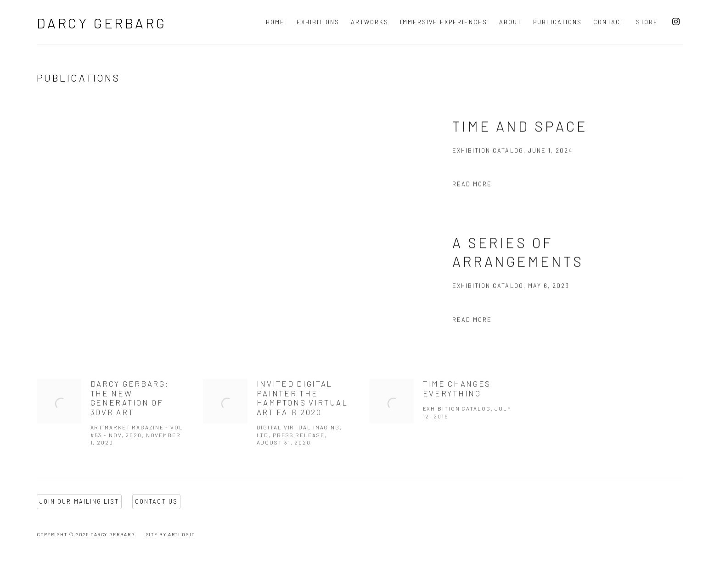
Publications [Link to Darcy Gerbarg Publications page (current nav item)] (557, 22)
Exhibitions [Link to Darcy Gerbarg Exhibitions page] (318, 22)
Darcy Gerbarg (101, 23)
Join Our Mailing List (79, 501)
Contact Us (156, 501)
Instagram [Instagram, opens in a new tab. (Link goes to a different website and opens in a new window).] (676, 22)
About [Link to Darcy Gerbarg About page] (510, 22)
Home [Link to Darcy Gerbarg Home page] (275, 22)
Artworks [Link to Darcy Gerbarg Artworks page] (369, 22)
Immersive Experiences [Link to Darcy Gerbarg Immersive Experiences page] (443, 22)
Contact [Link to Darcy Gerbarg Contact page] (608, 22)
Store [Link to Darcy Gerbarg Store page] (647, 22)
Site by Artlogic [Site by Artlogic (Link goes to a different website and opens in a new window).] (170, 534)
